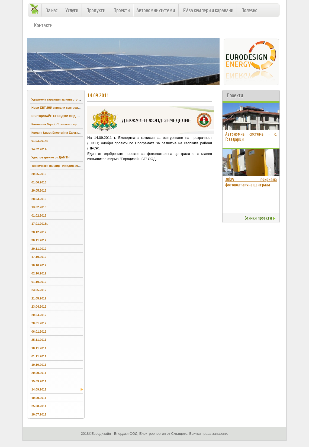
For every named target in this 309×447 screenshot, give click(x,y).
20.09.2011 (38, 372)
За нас (51, 10)
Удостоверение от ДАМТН (50, 157)
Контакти (43, 25)
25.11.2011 (38, 339)
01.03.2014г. (39, 140)
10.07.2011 (38, 414)
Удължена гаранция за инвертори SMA (60, 99)
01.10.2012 (38, 281)
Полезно (249, 10)
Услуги (71, 10)
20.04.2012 (38, 315)
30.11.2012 (38, 240)
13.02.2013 (38, 207)
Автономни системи (155, 10)
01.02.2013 (38, 215)
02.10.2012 (38, 273)
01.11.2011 (38, 356)
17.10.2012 (38, 256)
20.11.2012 (38, 248)
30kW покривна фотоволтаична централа (251, 182)
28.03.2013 (38, 199)
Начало (36, 8)
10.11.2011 (38, 348)
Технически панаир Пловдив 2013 (56, 165)
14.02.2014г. (39, 149)
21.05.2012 (38, 298)
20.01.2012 (38, 323)
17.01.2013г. (39, 223)
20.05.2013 (38, 190)
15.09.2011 (38, 381)
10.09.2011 (38, 397)
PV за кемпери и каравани (208, 10)
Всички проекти (258, 217)
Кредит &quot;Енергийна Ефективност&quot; (64, 132)
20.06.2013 (38, 174)
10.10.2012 (38, 265)
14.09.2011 (39, 389)
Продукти (95, 10)
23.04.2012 (38, 306)
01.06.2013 (38, 182)
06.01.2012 (38, 331)
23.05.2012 (38, 290)
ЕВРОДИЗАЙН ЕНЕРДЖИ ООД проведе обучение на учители (76, 116)
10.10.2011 (38, 364)
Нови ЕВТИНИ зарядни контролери (57, 107)
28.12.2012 (38, 232)
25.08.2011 (38, 406)
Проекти (121, 10)
